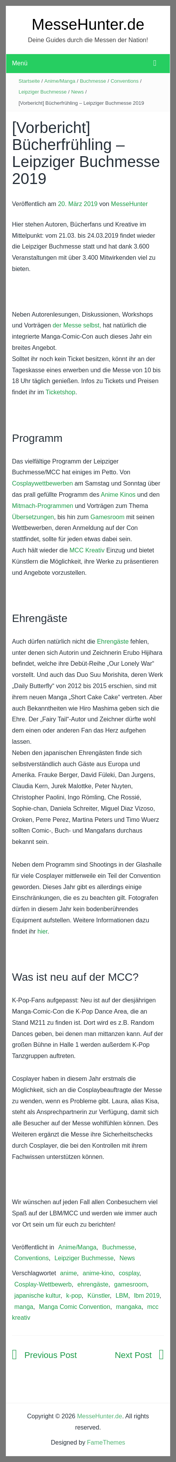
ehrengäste (92, 1284)
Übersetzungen (33, 517)
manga (23, 1307)
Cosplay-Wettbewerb (43, 1284)
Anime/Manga (59, 81)
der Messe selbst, (77, 325)
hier (43, 931)
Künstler (98, 1295)
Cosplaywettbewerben (42, 483)
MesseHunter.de (88, 24)
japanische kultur (37, 1295)
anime (68, 1273)
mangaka (129, 1307)
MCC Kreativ (86, 550)
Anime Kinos (119, 494)
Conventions (124, 81)
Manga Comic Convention (74, 1307)
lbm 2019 (147, 1295)
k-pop (74, 1295)
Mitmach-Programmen (42, 506)
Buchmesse (93, 81)
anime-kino (98, 1273)
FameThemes (106, 1442)
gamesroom (130, 1284)
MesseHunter (129, 204)
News (77, 92)
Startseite (29, 81)
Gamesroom (108, 517)
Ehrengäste (113, 641)
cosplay (129, 1273)
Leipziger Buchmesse (43, 92)
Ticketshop (60, 392)
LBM (122, 1295)
